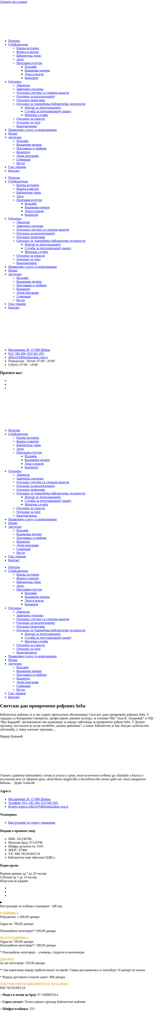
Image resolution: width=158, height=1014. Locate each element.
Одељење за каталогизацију (35, 96)
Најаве (12, 133)
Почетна (14, 40)
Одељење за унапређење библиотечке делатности (50, 104)
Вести (20, 163)
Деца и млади (34, 74)
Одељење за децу (28, 122)
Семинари (23, 159)
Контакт (14, 170)
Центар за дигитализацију (43, 107)
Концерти (31, 78)
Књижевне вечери (37, 70)
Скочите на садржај (13, 2)
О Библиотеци (18, 44)
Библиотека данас (28, 55)
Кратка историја (27, 48)
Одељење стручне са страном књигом (42, 92)
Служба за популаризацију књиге (48, 111)
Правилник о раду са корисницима (32, 130)
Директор (23, 85)
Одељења (14, 81)
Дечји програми (27, 156)
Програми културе (29, 63)
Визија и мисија (27, 52)
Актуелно (15, 137)
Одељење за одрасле (30, 118)
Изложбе (31, 66)
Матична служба (36, 115)
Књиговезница (26, 126)
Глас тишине (17, 167)
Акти (20, 59)
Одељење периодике (30, 100)
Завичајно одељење (30, 89)
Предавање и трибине (31, 148)
